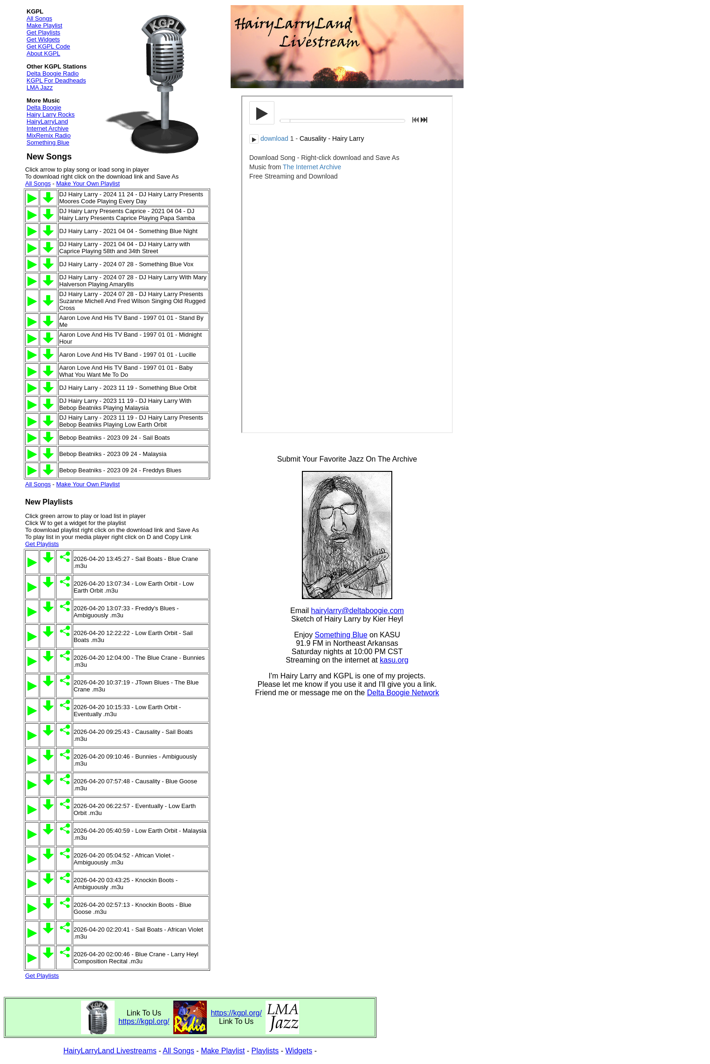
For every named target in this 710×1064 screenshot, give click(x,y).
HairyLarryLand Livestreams (110, 1051)
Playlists (265, 1051)
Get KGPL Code (48, 46)
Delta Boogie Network (403, 693)
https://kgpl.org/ (143, 1021)
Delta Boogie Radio (53, 73)
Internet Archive (47, 128)
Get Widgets (43, 39)
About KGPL (43, 53)
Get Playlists (43, 32)
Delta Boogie (44, 107)
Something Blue (48, 142)
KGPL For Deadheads (56, 80)
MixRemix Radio (49, 135)
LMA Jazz (40, 87)
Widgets (299, 1051)
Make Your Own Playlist (88, 183)
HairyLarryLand (47, 121)
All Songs (39, 18)
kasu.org (394, 660)
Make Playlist (44, 25)
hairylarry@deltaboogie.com (357, 611)
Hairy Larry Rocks (51, 114)
